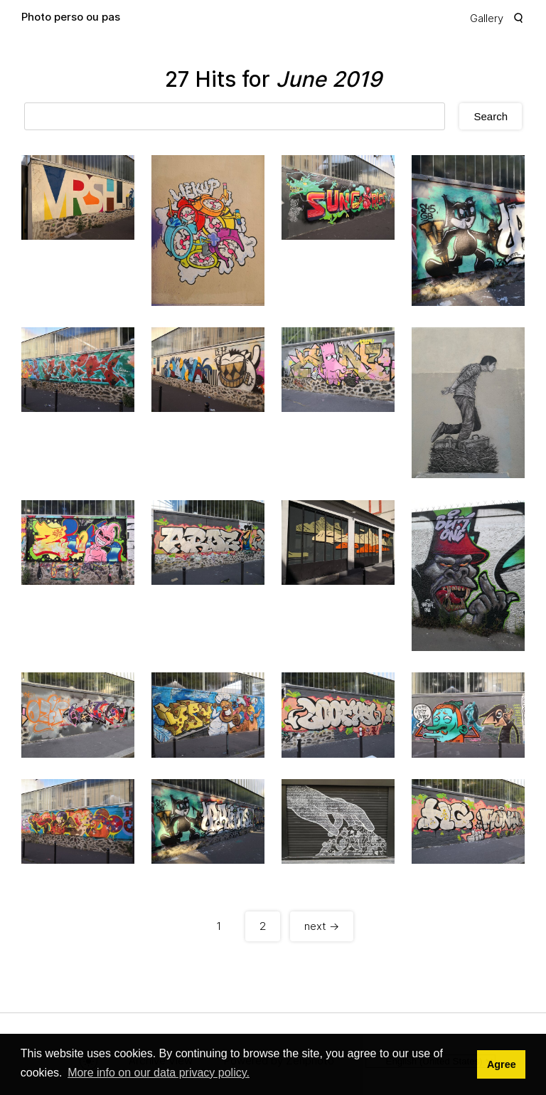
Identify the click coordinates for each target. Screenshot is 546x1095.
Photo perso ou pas (70, 16)
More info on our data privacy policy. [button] (159, 1073)
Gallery (486, 18)
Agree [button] (501, 1064)
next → (321, 926)
